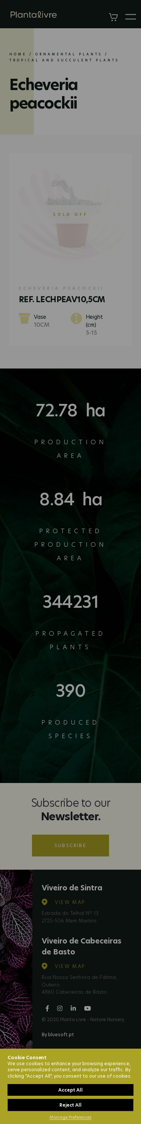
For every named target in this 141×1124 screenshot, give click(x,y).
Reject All (70, 1105)
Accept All (70, 1090)
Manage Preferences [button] (70, 1117)
